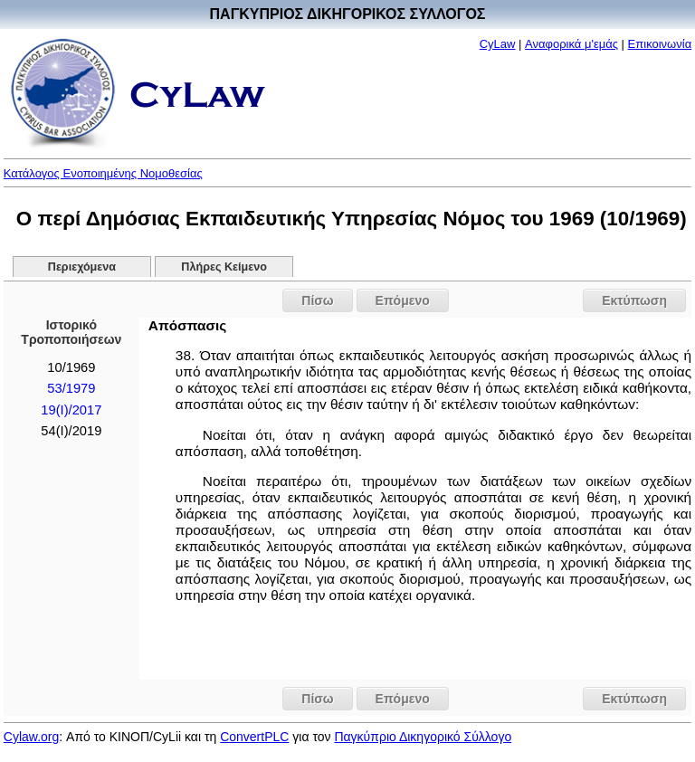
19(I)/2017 (71, 410)
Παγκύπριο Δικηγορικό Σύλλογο (422, 736)
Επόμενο (403, 300)
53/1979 (71, 388)
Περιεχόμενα (82, 267)
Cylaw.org (31, 736)
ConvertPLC (254, 736)
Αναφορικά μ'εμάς (571, 44)
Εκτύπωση (634, 300)
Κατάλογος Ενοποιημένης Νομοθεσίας (103, 173)
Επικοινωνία (660, 44)
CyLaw (498, 44)
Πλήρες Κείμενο (224, 267)
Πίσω (317, 300)
